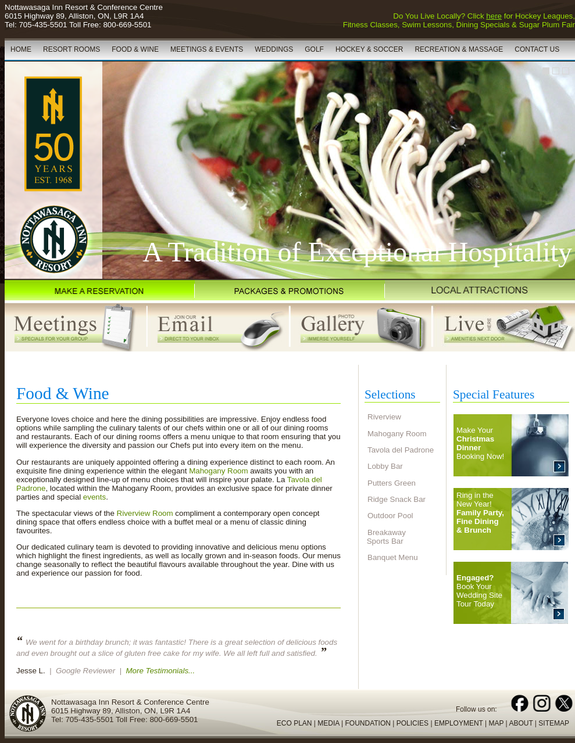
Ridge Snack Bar (396, 499)
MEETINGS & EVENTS (206, 49)
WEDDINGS (274, 49)
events (94, 497)
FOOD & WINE (135, 49)
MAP (495, 723)
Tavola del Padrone (400, 450)
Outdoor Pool (390, 515)
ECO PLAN (294, 723)
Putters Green (391, 483)
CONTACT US (537, 49)
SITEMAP (553, 723)
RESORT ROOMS (71, 49)
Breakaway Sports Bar (385, 536)
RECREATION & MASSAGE (459, 49)
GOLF (314, 49)
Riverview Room (145, 513)
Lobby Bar (385, 466)
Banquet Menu (392, 557)
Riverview (384, 416)
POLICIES (412, 723)
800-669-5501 (127, 24)
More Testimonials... (160, 670)
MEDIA (328, 723)
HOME (20, 49)
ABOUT (521, 723)
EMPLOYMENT (458, 723)
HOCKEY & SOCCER (369, 49)
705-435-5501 (43, 24)
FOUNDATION (367, 723)
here (494, 16)
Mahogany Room (218, 470)
